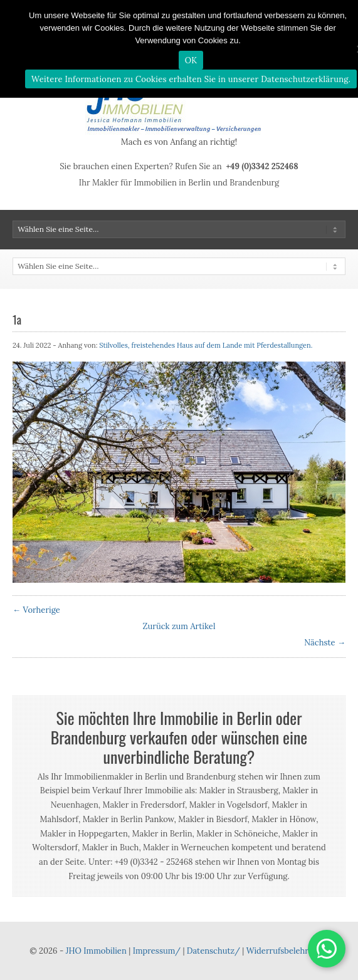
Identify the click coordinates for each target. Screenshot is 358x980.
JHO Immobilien (96, 951)
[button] (326, 948)
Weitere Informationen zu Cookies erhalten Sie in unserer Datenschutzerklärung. (190, 79)
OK (191, 60)
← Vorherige (36, 610)
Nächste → (324, 642)
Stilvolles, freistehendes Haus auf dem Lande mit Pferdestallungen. (205, 345)
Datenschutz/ (213, 951)
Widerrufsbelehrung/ (287, 951)
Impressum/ (157, 951)
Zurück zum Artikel (179, 626)
